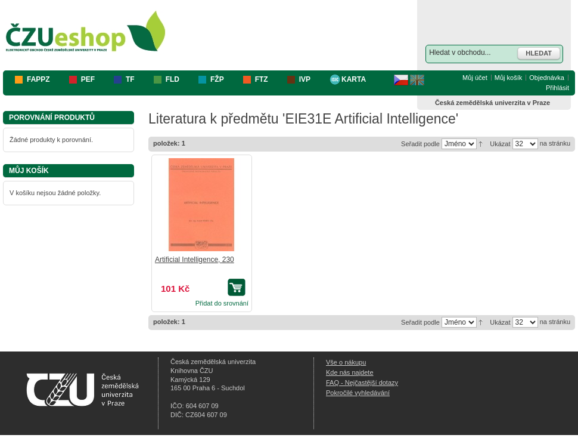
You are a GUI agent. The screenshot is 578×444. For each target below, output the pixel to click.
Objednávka (546, 77)
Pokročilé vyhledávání (358, 392)
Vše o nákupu (346, 362)
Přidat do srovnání (221, 303)
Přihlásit (557, 87)
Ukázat (500, 143)
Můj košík (508, 77)
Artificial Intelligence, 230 (194, 259)
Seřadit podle (420, 143)
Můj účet (474, 77)
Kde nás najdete (350, 372)
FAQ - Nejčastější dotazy (362, 382)
